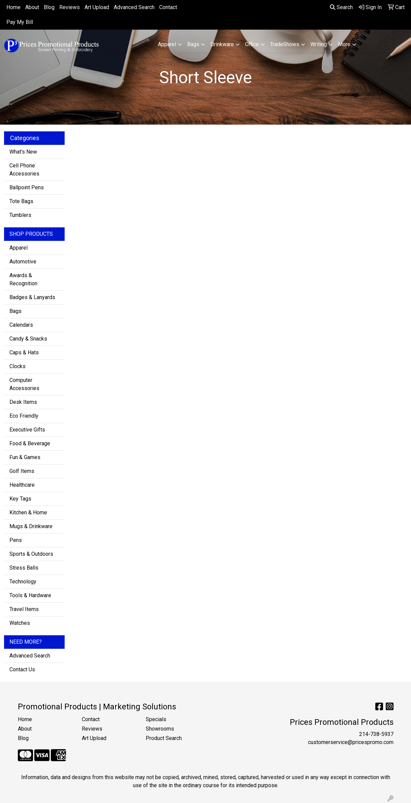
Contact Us (22, 669)
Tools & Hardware (30, 595)
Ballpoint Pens (26, 187)
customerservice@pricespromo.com (350, 742)
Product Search (164, 738)
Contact (168, 7)
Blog (49, 7)
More (344, 44)
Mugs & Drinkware (31, 526)
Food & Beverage (29, 443)
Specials (156, 719)
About (32, 7)
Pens (15, 540)
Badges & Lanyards (32, 297)
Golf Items (21, 471)
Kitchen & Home (28, 512)
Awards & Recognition (23, 279)
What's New (23, 152)
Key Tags (20, 498)
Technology (22, 581)
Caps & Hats (24, 352)
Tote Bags (21, 201)
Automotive (22, 261)
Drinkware (222, 44)
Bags (193, 44)
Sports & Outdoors (31, 554)
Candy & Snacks (28, 338)
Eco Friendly (23, 416)
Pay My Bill (19, 22)
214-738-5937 (376, 734)
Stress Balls (23, 568)
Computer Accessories (24, 384)
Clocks (17, 366)
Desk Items (23, 402)
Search (341, 7)
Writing (318, 44)
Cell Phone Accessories (24, 169)
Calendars (21, 325)
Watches (19, 623)
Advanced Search (134, 7)
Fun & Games (24, 457)
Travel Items (24, 609)
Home (13, 7)
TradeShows (284, 44)
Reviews (69, 7)
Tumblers (20, 215)
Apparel (167, 44)
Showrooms (160, 729)
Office (252, 44)
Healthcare (22, 485)
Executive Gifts (27, 429)
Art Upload (96, 7)
